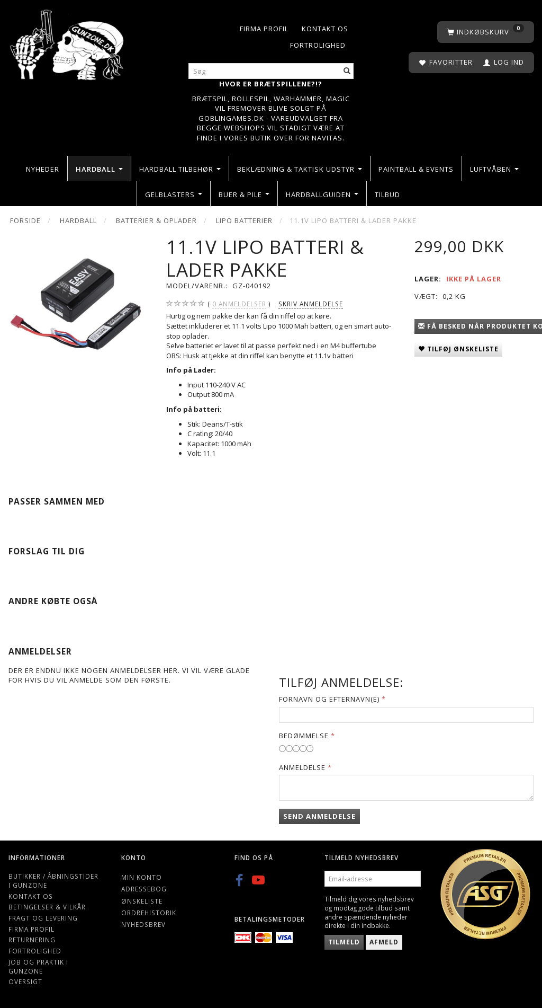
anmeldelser (239, 303)
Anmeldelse (302, 767)
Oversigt (25, 981)
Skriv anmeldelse (310, 303)
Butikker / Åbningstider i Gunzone (53, 880)
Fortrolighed (318, 45)
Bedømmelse (304, 735)
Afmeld (384, 942)
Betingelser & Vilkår (47, 907)
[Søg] (347, 71)
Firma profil (264, 28)
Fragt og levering (43, 918)
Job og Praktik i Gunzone (38, 966)
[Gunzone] (68, 42)
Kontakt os (325, 28)
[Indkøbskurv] (485, 32)
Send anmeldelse (319, 816)
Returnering (32, 939)
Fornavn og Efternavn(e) (329, 699)
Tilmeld (344, 942)
